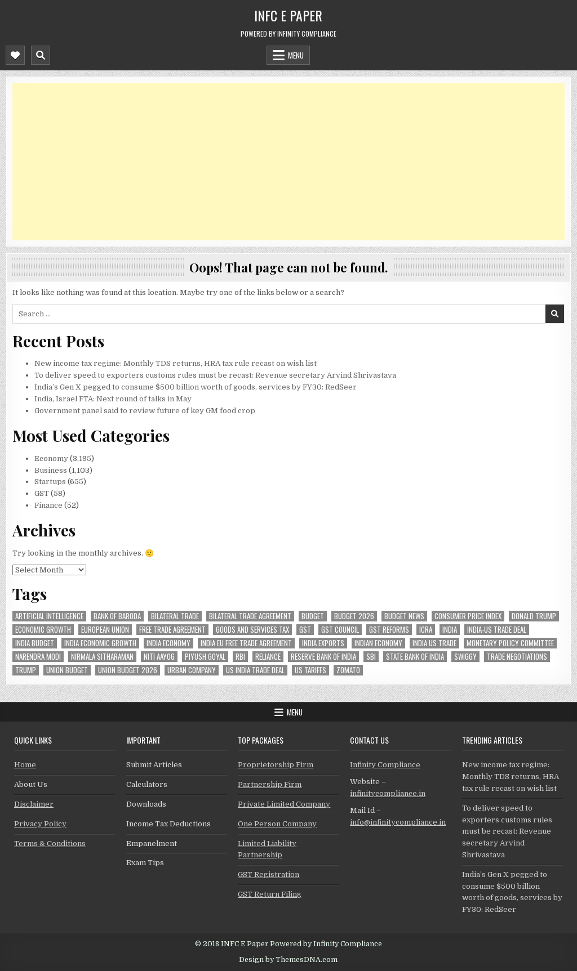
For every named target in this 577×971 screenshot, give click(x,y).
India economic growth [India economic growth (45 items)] (100, 643)
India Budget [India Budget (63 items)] (34, 643)
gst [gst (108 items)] (305, 629)
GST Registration (268, 874)
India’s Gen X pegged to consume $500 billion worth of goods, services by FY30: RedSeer (195, 387)
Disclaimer (34, 804)
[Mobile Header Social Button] (15, 55)
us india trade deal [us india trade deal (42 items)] (255, 670)
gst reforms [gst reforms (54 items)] (389, 629)
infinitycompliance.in (387, 793)
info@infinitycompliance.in (398, 822)
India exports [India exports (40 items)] (323, 643)
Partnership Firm (269, 784)
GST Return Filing (269, 894)
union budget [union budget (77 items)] (67, 670)
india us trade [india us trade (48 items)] (434, 643)
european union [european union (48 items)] (105, 629)
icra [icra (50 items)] (425, 629)
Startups (50, 481)
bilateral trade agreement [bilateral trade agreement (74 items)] (250, 616)
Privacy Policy (40, 824)
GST (41, 493)
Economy (51, 458)
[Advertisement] (288, 161)
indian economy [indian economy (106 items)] (378, 643)
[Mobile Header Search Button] (40, 55)
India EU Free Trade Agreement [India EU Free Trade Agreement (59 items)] (246, 643)
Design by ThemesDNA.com (288, 960)
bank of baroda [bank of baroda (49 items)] (117, 616)
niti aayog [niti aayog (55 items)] (159, 656)
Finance (48, 505)
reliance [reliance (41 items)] (268, 656)
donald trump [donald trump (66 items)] (534, 616)
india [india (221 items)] (449, 629)
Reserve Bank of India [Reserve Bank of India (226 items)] (323, 656)
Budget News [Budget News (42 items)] (404, 616)
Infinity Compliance (385, 764)
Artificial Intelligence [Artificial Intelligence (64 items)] (49, 616)
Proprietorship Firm (275, 764)
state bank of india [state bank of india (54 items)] (415, 656)
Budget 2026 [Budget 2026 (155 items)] (354, 616)
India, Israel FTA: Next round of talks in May (113, 399)
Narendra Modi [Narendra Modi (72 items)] (38, 656)
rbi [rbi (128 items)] (240, 656)
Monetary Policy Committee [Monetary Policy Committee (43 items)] (510, 643)
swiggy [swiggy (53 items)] (465, 656)
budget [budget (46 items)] (312, 616)
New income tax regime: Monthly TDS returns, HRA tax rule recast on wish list (175, 363)
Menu (296, 55)
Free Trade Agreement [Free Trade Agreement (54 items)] (172, 629)
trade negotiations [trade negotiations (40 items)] (517, 656)
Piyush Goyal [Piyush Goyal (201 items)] (205, 656)
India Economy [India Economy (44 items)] (168, 643)
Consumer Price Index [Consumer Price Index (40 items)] (467, 616)
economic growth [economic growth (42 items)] (43, 629)
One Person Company (277, 824)
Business (50, 470)
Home (25, 764)
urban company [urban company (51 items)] (191, 670)
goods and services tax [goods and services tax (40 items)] (252, 629)
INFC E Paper (288, 15)
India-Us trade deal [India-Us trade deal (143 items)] (496, 629)
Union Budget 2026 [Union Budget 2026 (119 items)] (127, 670)
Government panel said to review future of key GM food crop (144, 410)
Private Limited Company (284, 804)
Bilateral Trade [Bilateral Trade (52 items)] (175, 616)
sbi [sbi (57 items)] (371, 656)
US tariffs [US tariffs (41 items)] (310, 670)
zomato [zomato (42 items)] (348, 670)
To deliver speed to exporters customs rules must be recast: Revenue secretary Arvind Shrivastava (215, 375)
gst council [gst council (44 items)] (340, 629)
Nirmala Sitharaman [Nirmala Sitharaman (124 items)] (102, 656)
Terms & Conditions (50, 843)
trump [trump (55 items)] (25, 670)
